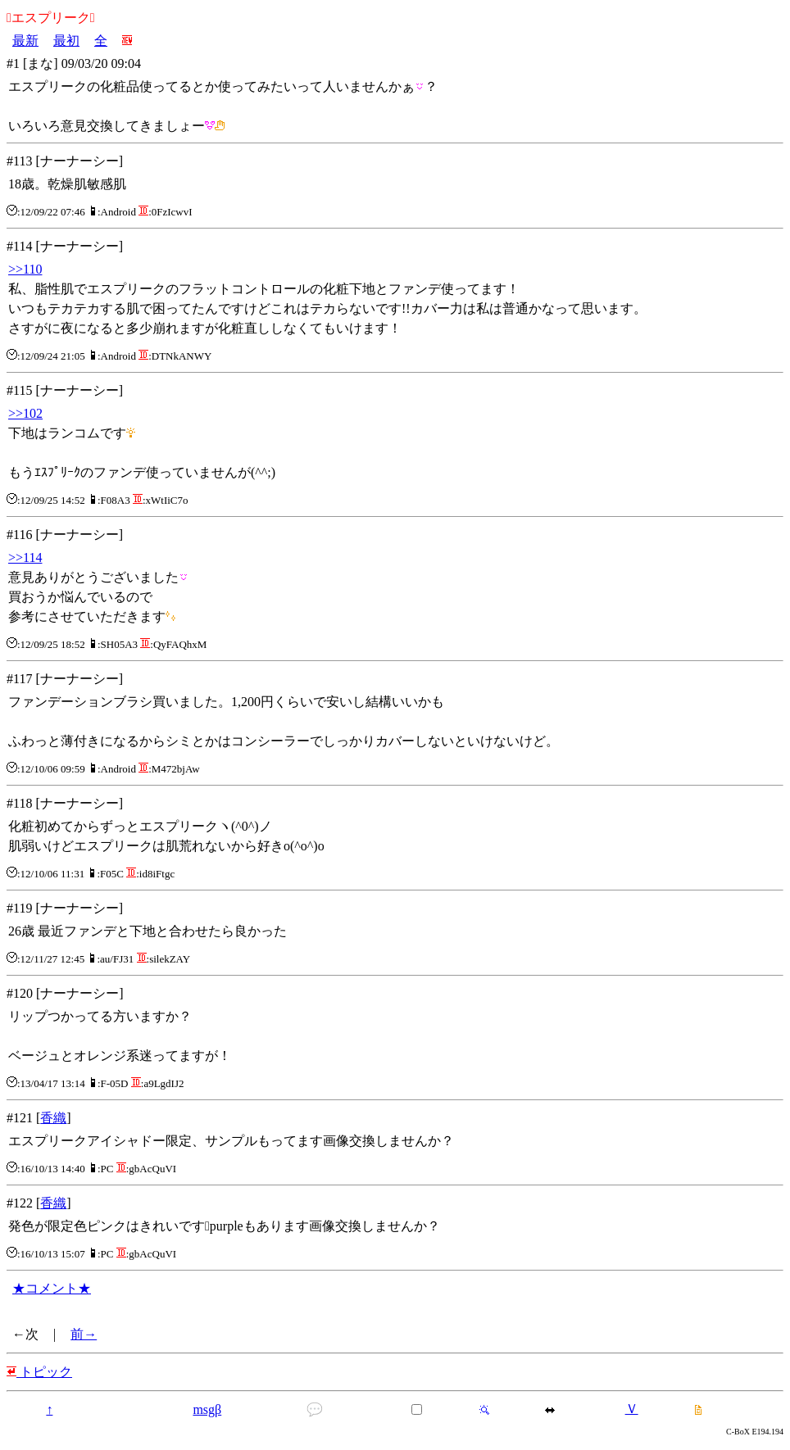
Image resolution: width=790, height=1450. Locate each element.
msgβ (207, 1409)
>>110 (25, 269)
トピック (39, 1372)
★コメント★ (51, 1288)
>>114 (25, 557)
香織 (53, 1118)
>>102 (25, 413)
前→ (83, 1334)
